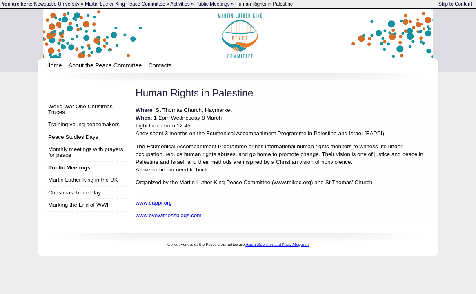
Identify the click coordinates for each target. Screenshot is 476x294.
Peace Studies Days (73, 137)
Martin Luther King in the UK (83, 180)
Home (54, 65)
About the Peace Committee (105, 65)
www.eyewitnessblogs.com (169, 215)
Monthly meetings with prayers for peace (85, 152)
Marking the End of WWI (78, 205)
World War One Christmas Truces (80, 109)
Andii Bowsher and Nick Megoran (277, 244)
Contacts (159, 65)
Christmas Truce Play (74, 192)
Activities (179, 4)
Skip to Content (455, 4)
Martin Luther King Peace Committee (125, 4)
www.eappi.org (154, 203)
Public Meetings (212, 4)
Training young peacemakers (84, 124)
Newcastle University (56, 4)
